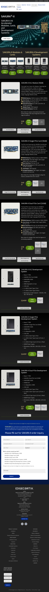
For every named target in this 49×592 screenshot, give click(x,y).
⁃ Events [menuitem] (35, 556)
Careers (36, 0)
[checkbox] (24, 458)
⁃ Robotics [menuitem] (13, 552)
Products (19, 5)
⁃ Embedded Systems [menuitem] (13, 546)
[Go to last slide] (3, 92)
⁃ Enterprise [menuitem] (13, 548)
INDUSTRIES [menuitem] (13, 544)
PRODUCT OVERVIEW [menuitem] (13, 529)
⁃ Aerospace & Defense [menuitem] (13, 561)
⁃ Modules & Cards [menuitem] (13, 539)
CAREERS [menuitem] (35, 563)
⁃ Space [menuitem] (12, 558)
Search (46, 0)
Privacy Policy (28, 589)
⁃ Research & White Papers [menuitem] (35, 537)
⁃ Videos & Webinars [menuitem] (35, 533)
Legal (39, 589)
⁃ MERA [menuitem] (13, 533)
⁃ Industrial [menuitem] (13, 550)
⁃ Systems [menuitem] (13, 541)
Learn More (4, 71)
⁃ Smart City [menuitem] (12, 554)
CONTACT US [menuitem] (35, 561)
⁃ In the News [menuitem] (35, 558)
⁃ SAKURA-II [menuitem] (13, 531)
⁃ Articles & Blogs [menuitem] (35, 541)
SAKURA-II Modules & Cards (12, 53)
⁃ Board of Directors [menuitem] (35, 552)
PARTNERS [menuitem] (35, 529)
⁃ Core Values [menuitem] (35, 548)
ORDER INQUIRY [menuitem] (13, 537)
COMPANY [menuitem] (35, 544)
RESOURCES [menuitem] (35, 531)
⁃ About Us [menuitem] (35, 546)
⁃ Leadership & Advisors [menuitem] (35, 550)
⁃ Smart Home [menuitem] (13, 556)
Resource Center (41, 5)
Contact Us (41, 0)
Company (19, 7)
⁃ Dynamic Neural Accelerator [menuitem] (13, 535)
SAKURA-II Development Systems (36, 53)
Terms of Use (34, 589)
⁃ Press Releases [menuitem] (35, 554)
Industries (24, 5)
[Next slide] (17, 92)
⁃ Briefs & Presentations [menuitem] (35, 535)
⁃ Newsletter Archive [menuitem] (35, 539)
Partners (29, 5)
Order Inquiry (34, 5)
